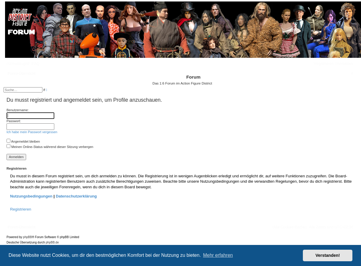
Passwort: (14, 121)
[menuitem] (35, 64)
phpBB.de (52, 242)
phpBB (27, 237)
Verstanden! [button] (328, 255)
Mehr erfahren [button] (218, 255)
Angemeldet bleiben (23, 141)
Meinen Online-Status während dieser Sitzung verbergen (50, 147)
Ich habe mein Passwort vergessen (32, 132)
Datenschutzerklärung (76, 196)
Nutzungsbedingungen (31, 196)
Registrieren (20, 209)
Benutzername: (18, 110)
